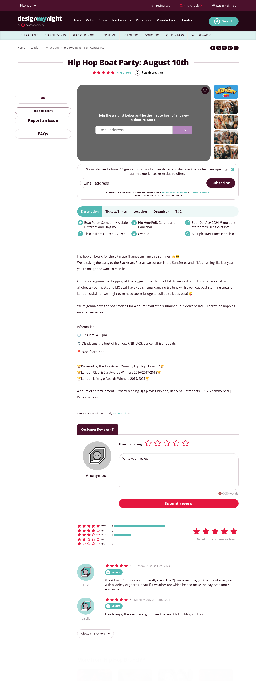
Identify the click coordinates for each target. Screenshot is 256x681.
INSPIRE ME (108, 35)
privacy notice (201, 192)
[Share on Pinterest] (224, 48)
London (35, 47)
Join (182, 129)
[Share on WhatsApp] (230, 48)
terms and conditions (174, 192)
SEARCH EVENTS (55, 35)
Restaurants (122, 20)
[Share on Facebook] (212, 48)
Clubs (103, 20)
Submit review (179, 503)
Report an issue (43, 120)
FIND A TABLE (29, 35)
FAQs (43, 133)
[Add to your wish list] (205, 90)
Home (21, 47)
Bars (77, 20)
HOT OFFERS (130, 35)
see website (120, 413)
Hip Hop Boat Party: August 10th (85, 47)
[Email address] (143, 183)
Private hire (166, 20)
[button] (111, 73)
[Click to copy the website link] (236, 48)
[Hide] (232, 169)
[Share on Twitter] (218, 48)
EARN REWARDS (200, 35)
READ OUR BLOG (83, 35)
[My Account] (224, 5)
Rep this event (43, 111)
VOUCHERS (152, 35)
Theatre (186, 20)
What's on (144, 20)
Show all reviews (95, 634)
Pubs (90, 20)
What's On (52, 47)
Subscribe (220, 183)
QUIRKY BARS (175, 35)
